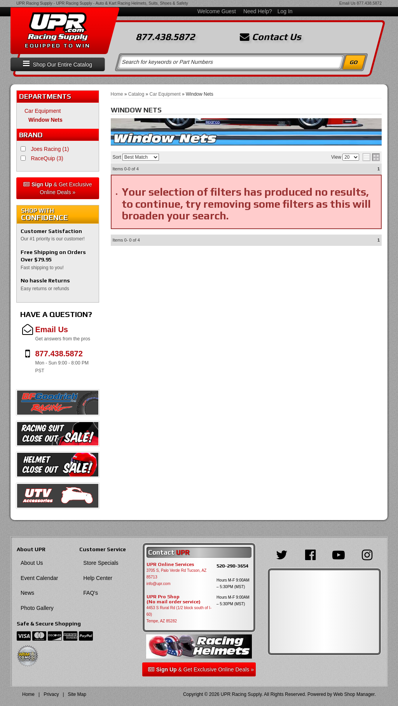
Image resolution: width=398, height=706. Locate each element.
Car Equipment (42, 111)
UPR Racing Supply (34, 3)
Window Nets (45, 120)
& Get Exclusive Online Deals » (57, 188)
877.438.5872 (369, 3)
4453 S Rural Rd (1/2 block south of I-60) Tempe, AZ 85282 (179, 614)
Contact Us (270, 37)
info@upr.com (159, 584)
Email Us (347, 3)
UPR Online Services (170, 564)
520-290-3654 (232, 566)
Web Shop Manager (354, 694)
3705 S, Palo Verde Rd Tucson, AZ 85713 (177, 573)
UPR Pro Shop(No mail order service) (174, 599)
